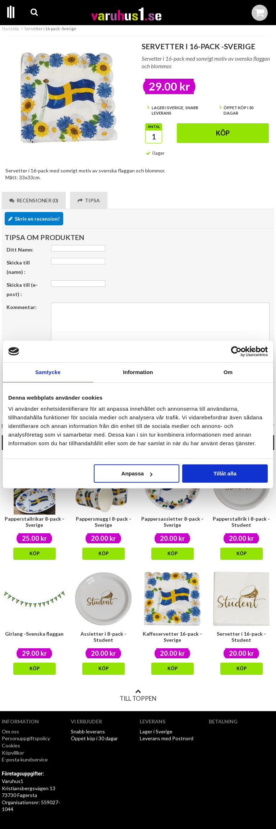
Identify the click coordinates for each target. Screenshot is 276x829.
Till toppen (138, 695)
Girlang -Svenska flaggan (34, 634)
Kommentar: (21, 307)
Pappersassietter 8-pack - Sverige (172, 522)
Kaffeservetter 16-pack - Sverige (172, 637)
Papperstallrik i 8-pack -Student (241, 522)
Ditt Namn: (19, 250)
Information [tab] (138, 372)
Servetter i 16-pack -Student (241, 637)
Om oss (10, 731)
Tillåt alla (224, 473)
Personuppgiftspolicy (26, 738)
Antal (154, 126)
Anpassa (137, 473)
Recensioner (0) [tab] (33, 200)
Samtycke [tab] (48, 372)
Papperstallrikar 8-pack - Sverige (34, 522)
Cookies (11, 745)
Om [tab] (228, 372)
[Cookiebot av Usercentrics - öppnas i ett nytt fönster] (236, 351)
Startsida (10, 28)
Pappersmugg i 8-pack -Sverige (103, 522)
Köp (223, 133)
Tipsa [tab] (89, 200)
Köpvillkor (13, 753)
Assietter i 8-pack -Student (103, 637)
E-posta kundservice (25, 759)
